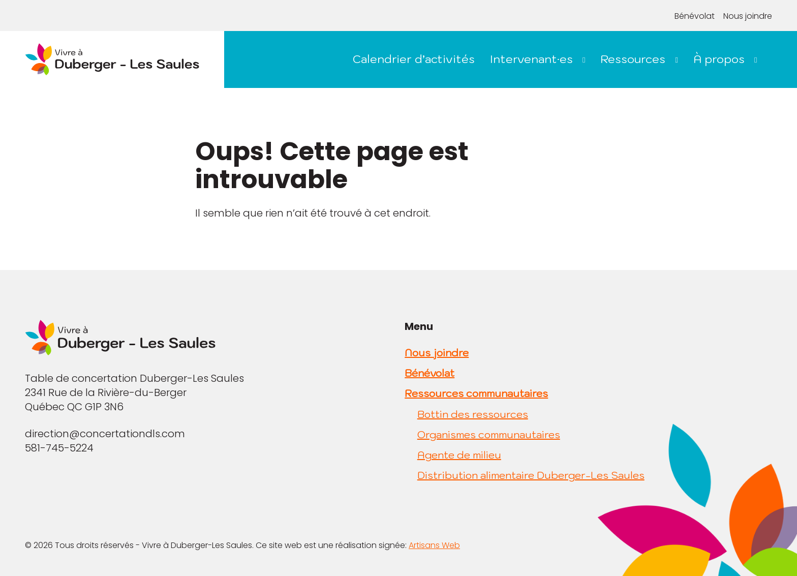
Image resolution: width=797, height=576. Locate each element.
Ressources (632, 58)
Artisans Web (434, 545)
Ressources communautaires (476, 393)
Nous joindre (747, 16)
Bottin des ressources (472, 414)
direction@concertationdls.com (105, 434)
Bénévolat (695, 16)
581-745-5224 (59, 448)
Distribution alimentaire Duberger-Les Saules (531, 475)
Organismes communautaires (488, 434)
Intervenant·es (531, 58)
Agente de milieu (459, 455)
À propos (719, 58)
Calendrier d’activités (414, 58)
